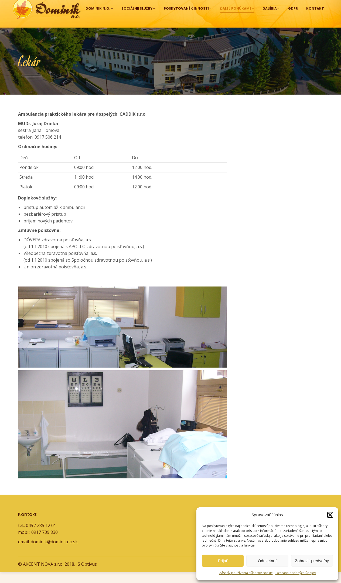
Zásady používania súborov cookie (246, 573)
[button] (330, 515)
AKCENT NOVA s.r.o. (43, 575)
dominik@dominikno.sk (290, 5)
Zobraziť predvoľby (312, 560)
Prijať (223, 560)
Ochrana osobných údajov (295, 573)
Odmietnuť (267, 560)
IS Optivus (86, 575)
